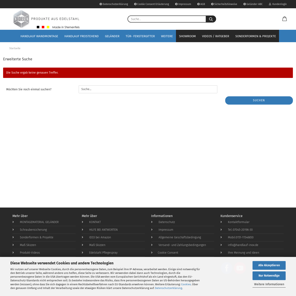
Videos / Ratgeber (215, 36)
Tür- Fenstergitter (140, 36)
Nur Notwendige (269, 275)
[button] (284, 19)
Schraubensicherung (29, 230)
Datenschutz (163, 222)
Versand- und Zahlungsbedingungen (178, 245)
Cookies (186, 284)
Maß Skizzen (24, 245)
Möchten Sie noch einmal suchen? (28, 89)
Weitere (167, 36)
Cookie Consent (164, 252)
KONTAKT (91, 222)
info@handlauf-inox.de (239, 245)
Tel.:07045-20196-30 (236, 230)
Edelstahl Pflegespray (100, 252)
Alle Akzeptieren (269, 265)
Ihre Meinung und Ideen (239, 252)
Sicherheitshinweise (224, 4)
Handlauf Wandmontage (39, 36)
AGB (201, 4)
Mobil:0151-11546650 (237, 237)
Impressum (183, 4)
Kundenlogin (278, 4)
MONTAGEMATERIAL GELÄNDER (35, 222)
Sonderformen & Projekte (255, 36)
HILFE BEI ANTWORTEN (100, 230)
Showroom (187, 36)
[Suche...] (211, 19)
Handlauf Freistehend (81, 36)
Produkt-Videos (26, 252)
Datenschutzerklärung (168, 288)
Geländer (112, 36)
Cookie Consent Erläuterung (151, 4)
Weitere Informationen (269, 284)
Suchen (259, 100)
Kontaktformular (234, 222)
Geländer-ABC (253, 4)
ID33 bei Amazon (96, 237)
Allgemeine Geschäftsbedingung (176, 237)
